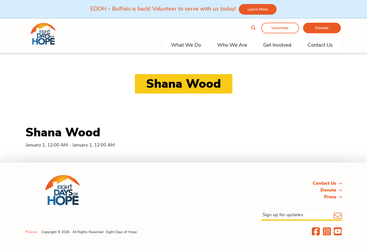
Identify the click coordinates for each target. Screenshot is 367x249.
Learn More (258, 9)
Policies (31, 232)
